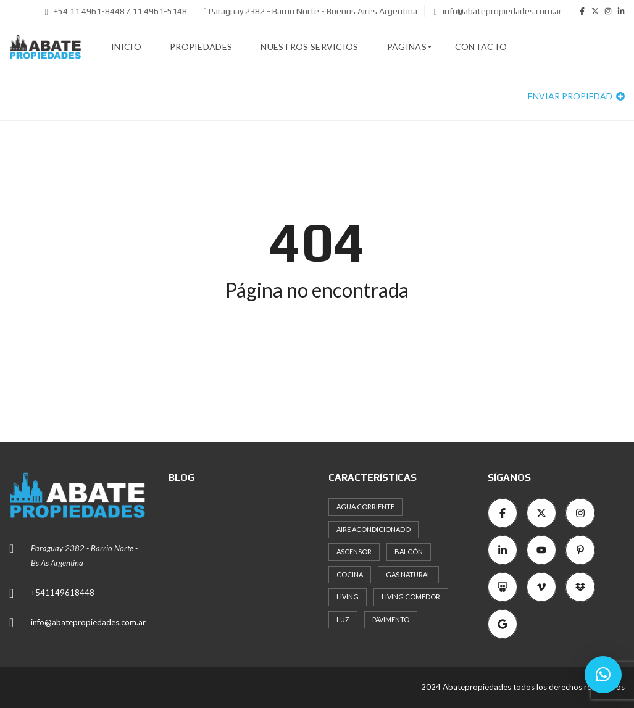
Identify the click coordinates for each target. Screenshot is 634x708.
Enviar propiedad (576, 96)
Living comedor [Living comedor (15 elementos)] (411, 597)
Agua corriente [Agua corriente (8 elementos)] (365, 506)
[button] (603, 674)
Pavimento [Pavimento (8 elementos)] (390, 619)
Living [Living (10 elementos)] (347, 597)
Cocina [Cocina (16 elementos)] (349, 574)
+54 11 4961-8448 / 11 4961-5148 (116, 11)
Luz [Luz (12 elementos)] (342, 619)
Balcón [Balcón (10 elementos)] (408, 552)
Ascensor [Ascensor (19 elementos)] (354, 552)
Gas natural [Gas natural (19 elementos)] (408, 574)
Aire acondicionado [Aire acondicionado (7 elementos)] (373, 529)
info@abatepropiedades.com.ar (498, 11)
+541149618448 (62, 593)
